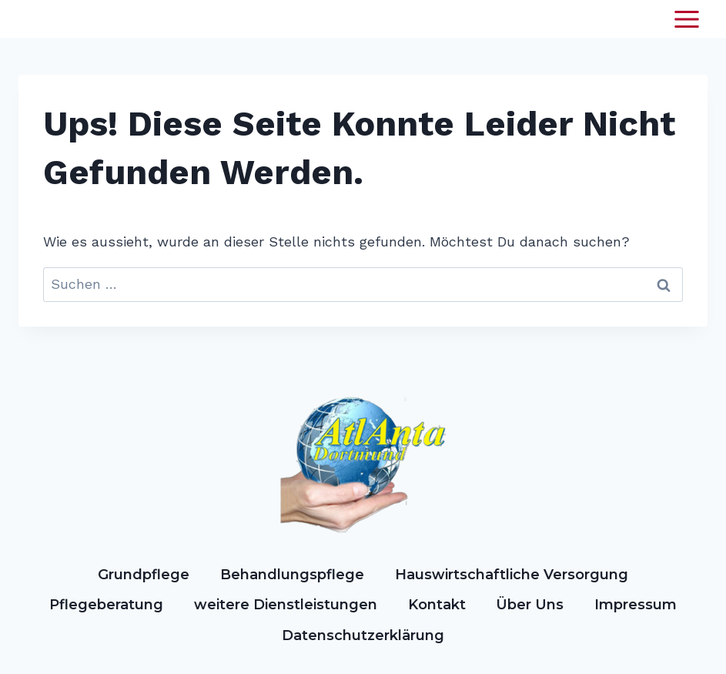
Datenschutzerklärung (363, 635)
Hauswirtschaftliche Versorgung (511, 574)
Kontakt (437, 604)
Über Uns (530, 604)
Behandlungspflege (292, 574)
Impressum (635, 604)
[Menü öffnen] (686, 19)
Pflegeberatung (106, 604)
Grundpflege (143, 574)
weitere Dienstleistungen (285, 604)
